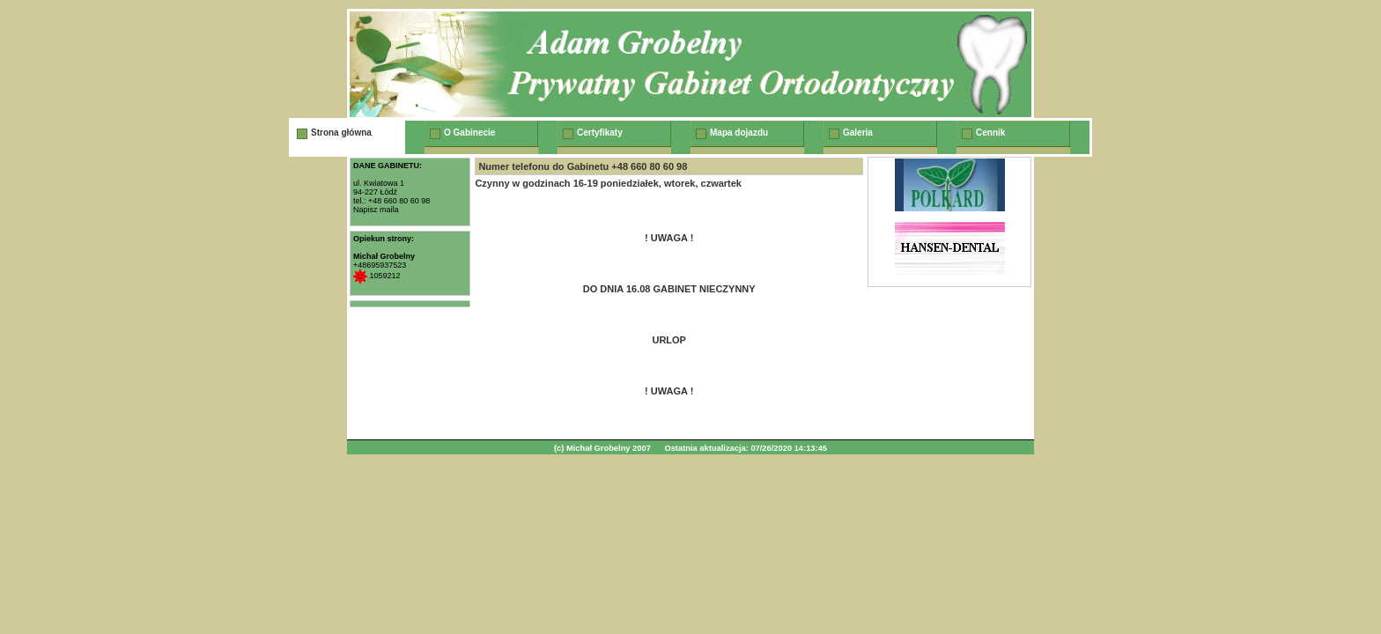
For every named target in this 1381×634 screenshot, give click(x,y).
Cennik (990, 132)
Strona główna (341, 132)
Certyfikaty (600, 132)
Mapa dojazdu (739, 132)
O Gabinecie (469, 132)
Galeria (858, 132)
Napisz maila (376, 209)
